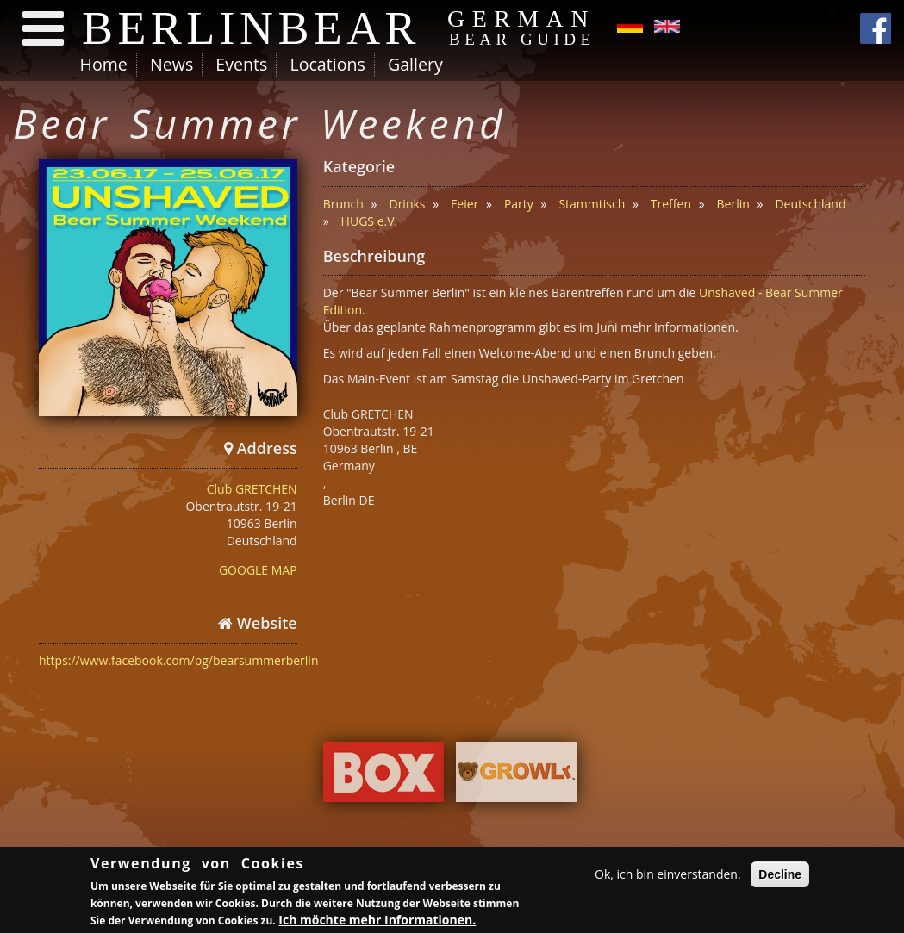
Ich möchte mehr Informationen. (377, 921)
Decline (779, 876)
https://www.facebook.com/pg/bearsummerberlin (179, 660)
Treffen (671, 204)
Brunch (343, 204)
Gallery (415, 64)
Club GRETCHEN (252, 489)
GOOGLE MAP (258, 570)
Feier (464, 204)
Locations (327, 64)
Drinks (407, 204)
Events (241, 64)
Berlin (733, 204)
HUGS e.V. (369, 221)
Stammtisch (591, 204)
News (171, 64)
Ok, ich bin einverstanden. (668, 876)
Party (518, 204)
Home (104, 64)
